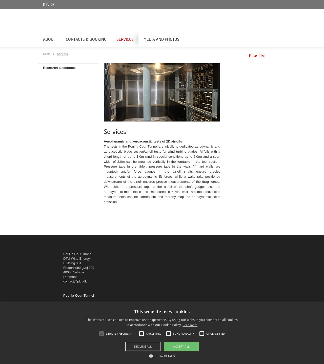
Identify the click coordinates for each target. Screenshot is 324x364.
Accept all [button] (181, 346)
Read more (190, 325)
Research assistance (59, 68)
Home (47, 53)
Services (125, 39)
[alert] (162, 332)
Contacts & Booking (86, 39)
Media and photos (161, 39)
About (49, 39)
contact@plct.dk (75, 281)
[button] (162, 355)
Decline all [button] (143, 346)
